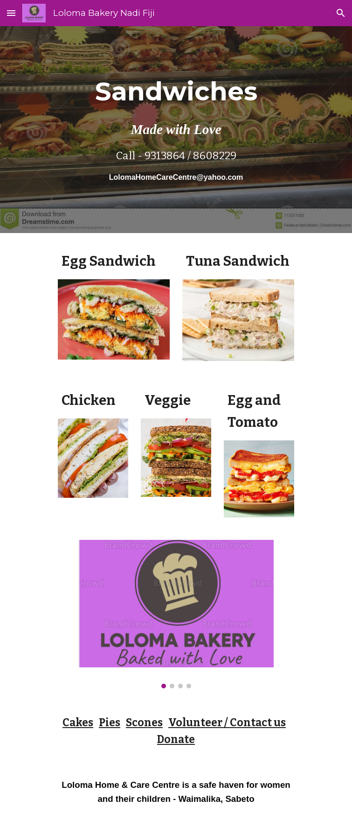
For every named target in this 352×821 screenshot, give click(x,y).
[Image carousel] (175, 614)
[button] (11, 13)
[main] (176, 130)
